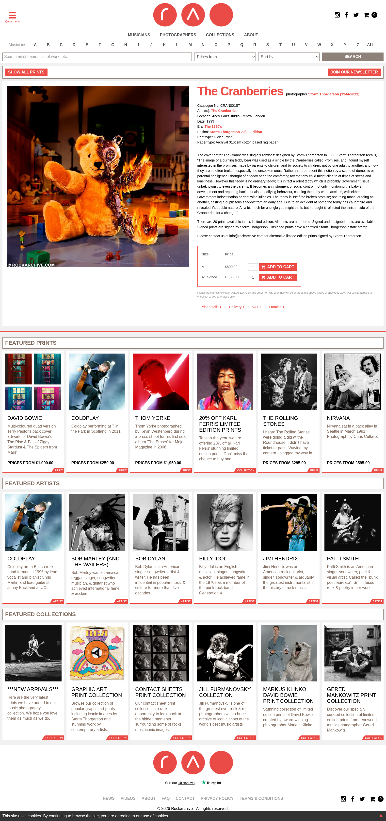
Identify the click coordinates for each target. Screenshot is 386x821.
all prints (26, 72)
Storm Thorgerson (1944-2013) (333, 94)
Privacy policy (217, 798)
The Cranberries (224, 111)
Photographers (178, 35)
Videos (128, 798)
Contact (185, 798)
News (109, 798)
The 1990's (213, 126)
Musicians (139, 35)
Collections (220, 35)
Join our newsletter (354, 72)
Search (352, 56)
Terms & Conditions (261, 798)
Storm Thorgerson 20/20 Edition (236, 132)
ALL (371, 45)
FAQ (165, 798)
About (251, 35)
